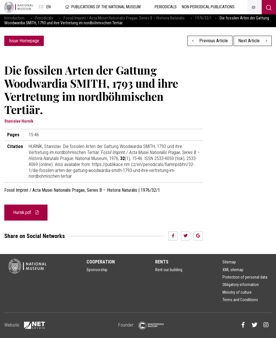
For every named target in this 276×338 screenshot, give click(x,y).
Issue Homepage (24, 40)
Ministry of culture (237, 292)
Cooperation (100, 262)
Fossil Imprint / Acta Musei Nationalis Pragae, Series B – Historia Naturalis (124, 18)
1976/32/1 (203, 18)
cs (41, 7)
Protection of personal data (244, 277)
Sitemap (229, 262)
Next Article (252, 40)
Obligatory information (240, 284)
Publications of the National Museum (102, 7)
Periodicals (44, 18)
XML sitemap (232, 269)
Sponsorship (96, 269)
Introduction (14, 18)
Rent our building (168, 269)
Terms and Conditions (240, 299)
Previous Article (210, 40)
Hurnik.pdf (26, 212)
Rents (161, 262)
